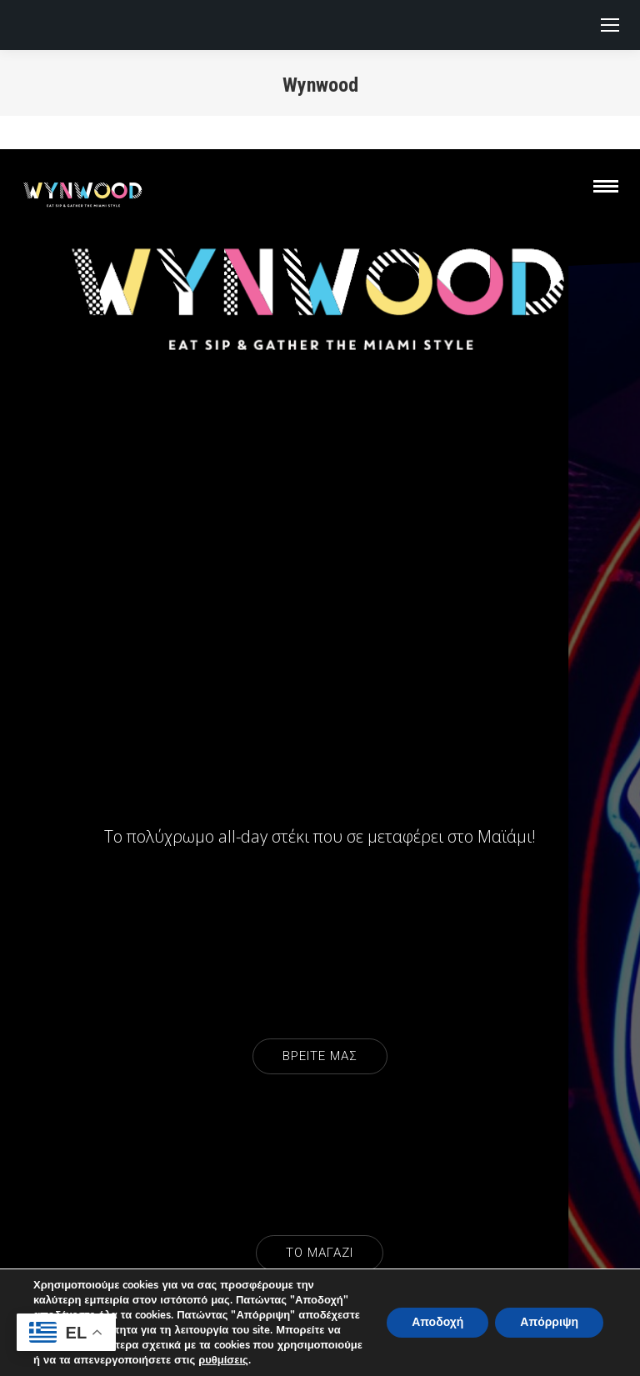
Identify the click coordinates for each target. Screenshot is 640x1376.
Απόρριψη (549, 1322)
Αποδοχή (437, 1322)
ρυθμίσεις (223, 1360)
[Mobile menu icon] (610, 25)
